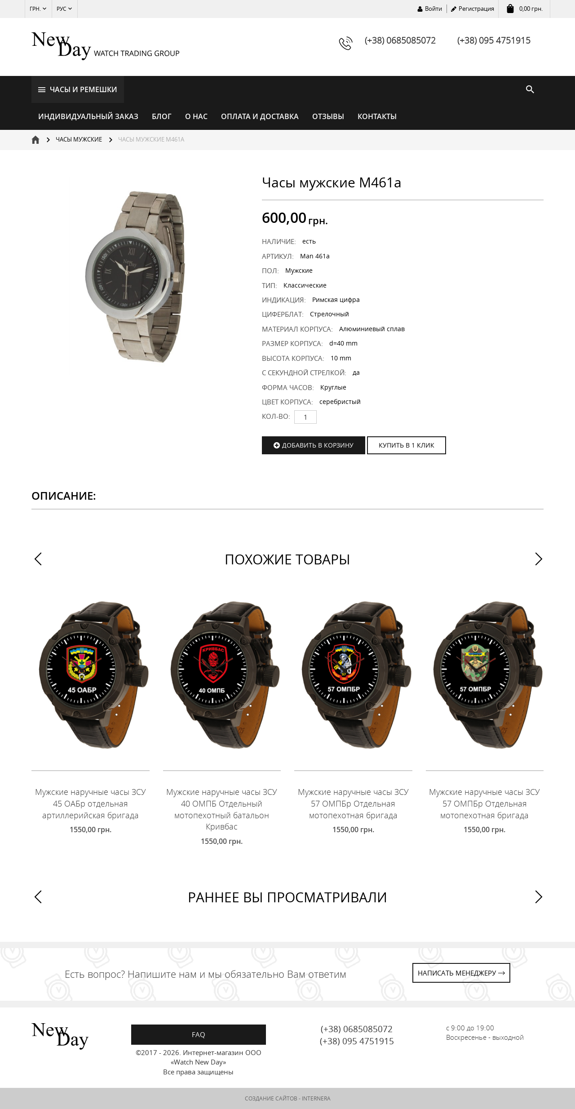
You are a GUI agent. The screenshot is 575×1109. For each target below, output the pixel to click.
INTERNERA (316, 1098)
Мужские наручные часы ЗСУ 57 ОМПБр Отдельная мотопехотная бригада (353, 803)
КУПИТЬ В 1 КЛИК (406, 445)
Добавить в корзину (318, 445)
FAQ (198, 1034)
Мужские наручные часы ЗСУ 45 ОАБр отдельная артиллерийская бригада (90, 803)
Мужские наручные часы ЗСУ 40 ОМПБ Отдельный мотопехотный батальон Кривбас (221, 809)
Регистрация (476, 8)
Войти (433, 8)
